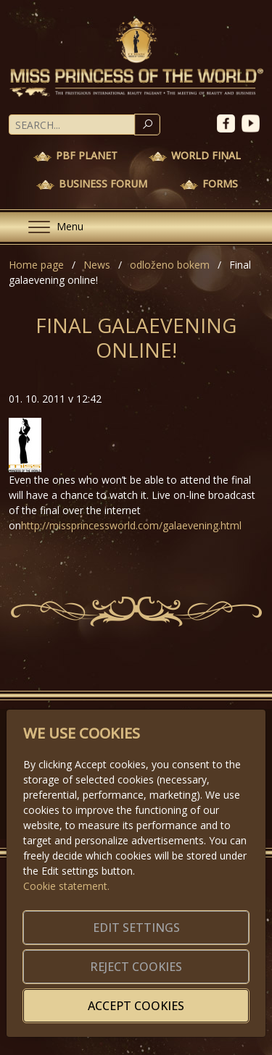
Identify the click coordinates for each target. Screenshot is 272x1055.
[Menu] (50, 227)
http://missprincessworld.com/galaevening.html (131, 525)
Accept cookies (136, 1006)
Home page (36, 265)
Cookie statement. (66, 886)
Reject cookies (136, 967)
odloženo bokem (170, 265)
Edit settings (136, 928)
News (96, 265)
